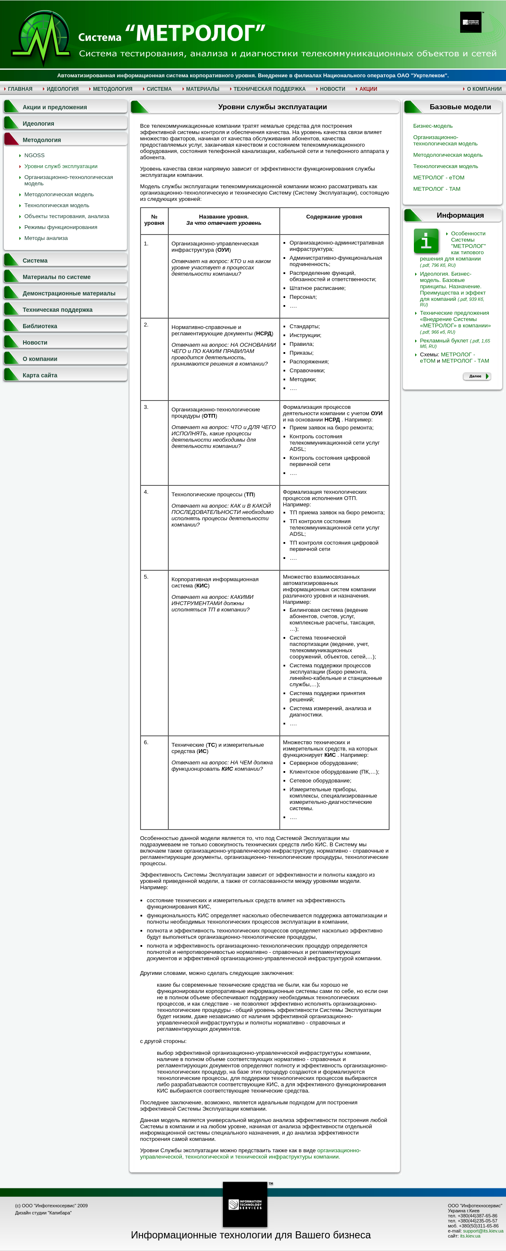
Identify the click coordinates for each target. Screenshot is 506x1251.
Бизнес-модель (433, 126)
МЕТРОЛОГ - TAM (437, 189)
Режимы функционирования (61, 227)
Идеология (38, 123)
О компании (40, 359)
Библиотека (40, 326)
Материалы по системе (57, 277)
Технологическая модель (57, 205)
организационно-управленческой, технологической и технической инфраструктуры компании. (250, 1153)
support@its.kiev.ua (483, 1230)
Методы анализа (46, 238)
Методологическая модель (59, 194)
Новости (35, 342)
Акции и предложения (55, 107)
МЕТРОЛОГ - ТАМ (465, 361)
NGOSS (34, 155)
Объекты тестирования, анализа (66, 216)
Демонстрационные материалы (69, 293)
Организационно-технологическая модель (445, 140)
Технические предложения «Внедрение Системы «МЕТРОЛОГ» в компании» (455, 322)
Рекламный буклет (455, 343)
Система (35, 260)
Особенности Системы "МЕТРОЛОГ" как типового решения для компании (453, 249)
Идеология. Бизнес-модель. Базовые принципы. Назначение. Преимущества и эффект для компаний (453, 289)
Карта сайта (40, 375)
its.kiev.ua (470, 1235)
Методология (42, 140)
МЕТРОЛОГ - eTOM (439, 177)
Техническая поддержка (58, 309)
